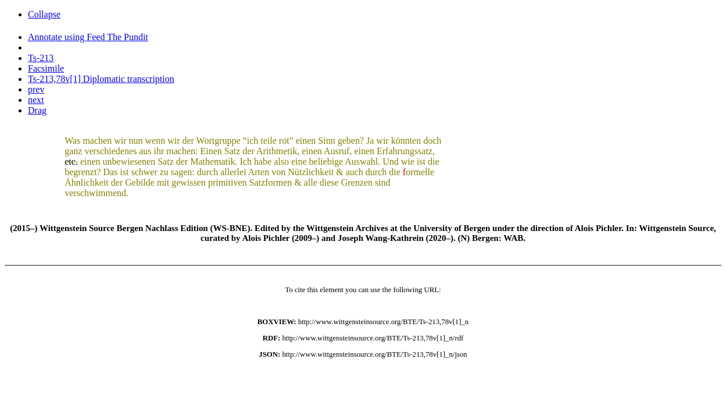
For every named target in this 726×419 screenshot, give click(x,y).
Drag (37, 110)
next (36, 100)
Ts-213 (40, 58)
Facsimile (46, 68)
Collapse (44, 14)
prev (36, 89)
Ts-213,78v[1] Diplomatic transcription (101, 79)
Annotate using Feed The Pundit (88, 37)
